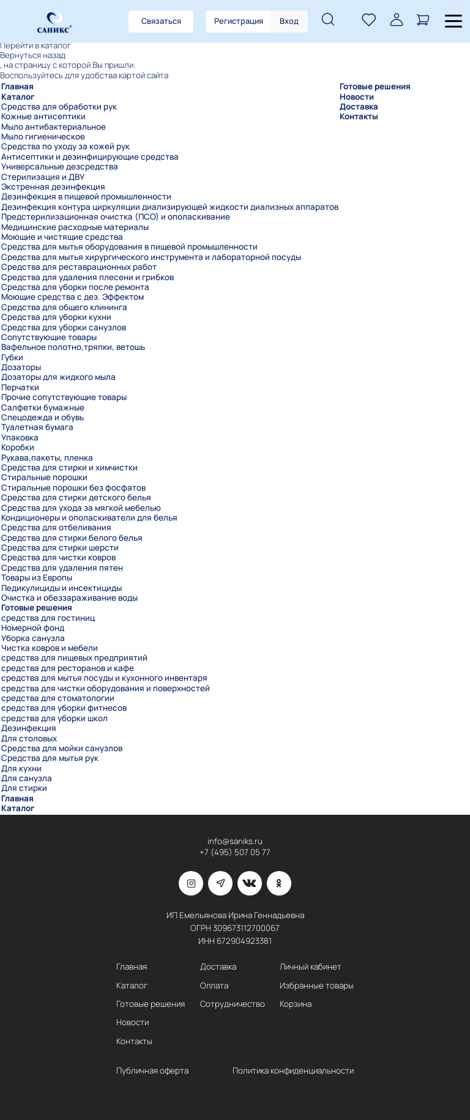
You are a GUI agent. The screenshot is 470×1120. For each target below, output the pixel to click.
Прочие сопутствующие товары (64, 397)
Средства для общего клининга (64, 307)
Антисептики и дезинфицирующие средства (90, 156)
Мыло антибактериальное (53, 127)
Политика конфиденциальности (293, 1071)
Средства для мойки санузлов (61, 748)
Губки (12, 357)
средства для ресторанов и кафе (67, 668)
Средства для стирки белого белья (72, 538)
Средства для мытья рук (50, 758)
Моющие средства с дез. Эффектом (72, 297)
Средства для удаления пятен (62, 568)
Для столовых (29, 738)
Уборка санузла (33, 638)
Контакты (359, 116)
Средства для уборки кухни (56, 317)
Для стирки (24, 788)
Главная (17, 86)
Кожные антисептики (43, 116)
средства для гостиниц (48, 618)
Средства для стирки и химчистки (69, 467)
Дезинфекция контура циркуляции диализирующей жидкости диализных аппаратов (169, 207)
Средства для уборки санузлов (63, 327)
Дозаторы (21, 367)
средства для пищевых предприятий (74, 657)
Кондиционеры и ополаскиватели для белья (89, 517)
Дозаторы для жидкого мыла (58, 377)
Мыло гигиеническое (43, 136)
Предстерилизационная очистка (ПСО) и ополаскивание (115, 216)
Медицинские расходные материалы (75, 227)
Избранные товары (317, 986)
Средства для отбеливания (56, 527)
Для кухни (21, 768)
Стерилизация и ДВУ (42, 177)
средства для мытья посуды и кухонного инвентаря (104, 678)
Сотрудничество (232, 1004)
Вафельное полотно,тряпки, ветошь (73, 347)
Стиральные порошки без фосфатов (73, 487)
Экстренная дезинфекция (53, 186)
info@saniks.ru (235, 841)
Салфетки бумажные (42, 407)
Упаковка (20, 437)
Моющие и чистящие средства (62, 237)
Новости (357, 97)
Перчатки (20, 387)
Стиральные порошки (44, 477)
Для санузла (26, 778)
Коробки (17, 447)
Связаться (161, 20)
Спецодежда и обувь (42, 417)
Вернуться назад (32, 55)
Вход (289, 20)
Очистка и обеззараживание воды (69, 598)
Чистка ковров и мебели (49, 648)
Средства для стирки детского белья (76, 497)
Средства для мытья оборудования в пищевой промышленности (129, 246)
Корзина (295, 1004)
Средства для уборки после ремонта (75, 287)
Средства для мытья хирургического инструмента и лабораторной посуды (151, 257)
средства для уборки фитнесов (64, 708)
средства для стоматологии (57, 698)
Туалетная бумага (37, 427)
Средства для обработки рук (59, 106)
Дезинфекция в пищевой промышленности (86, 196)
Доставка (359, 106)
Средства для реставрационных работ (79, 267)
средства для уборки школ (54, 718)
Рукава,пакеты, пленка (47, 457)
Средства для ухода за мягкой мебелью (81, 508)
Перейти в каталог (35, 45)
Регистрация (238, 20)
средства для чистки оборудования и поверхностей (105, 688)
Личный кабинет (310, 967)
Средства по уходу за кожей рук (65, 146)
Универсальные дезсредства (59, 166)
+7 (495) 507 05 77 (235, 852)
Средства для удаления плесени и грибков (87, 277)
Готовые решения (36, 607)
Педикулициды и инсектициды (61, 588)
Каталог (17, 97)
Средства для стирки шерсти (60, 547)
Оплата (214, 986)
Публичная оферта (152, 1071)
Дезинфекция (28, 728)
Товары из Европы (36, 577)
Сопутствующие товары (49, 337)
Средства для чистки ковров (58, 557)
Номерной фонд (32, 627)
